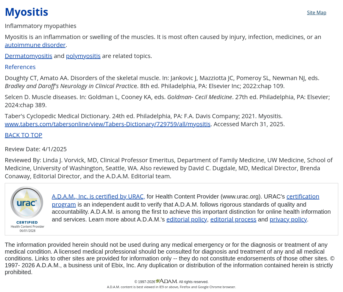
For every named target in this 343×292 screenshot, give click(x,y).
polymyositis (83, 56)
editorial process (233, 219)
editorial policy (186, 219)
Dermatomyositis (28, 56)
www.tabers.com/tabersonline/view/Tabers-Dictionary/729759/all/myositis (108, 124)
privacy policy (288, 219)
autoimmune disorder (35, 45)
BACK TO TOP (23, 135)
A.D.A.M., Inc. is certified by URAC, (98, 196)
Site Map (316, 12)
